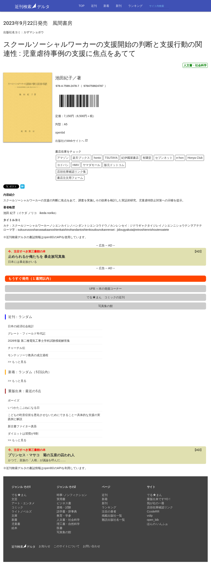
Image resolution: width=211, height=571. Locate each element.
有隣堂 (147, 157)
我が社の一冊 (155, 503)
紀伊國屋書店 (130, 157)
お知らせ (44, 546)
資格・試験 (64, 507)
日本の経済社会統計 (21, 326)
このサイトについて (67, 546)
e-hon (180, 157)
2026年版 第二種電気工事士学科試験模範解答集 (39, 340)
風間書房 (62, 23)
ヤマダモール (91, 165)
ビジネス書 (64, 503)
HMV (76, 165)
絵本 (14, 528)
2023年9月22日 (20, 23)
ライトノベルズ (22, 511)
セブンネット (163, 157)
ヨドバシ (63, 165)
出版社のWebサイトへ (71, 140)
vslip (150, 515)
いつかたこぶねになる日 (24, 407)
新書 (14, 519)
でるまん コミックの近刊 (106, 297)
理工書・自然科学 (68, 524)
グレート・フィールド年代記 (26, 333)
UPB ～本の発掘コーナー (105, 288)
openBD (49, 237)
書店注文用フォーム (70, 177)
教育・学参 (64, 515)
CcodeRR (153, 511)
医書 (59, 528)
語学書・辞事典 (67, 511)
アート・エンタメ (23, 503)
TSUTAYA (111, 157)
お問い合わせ (91, 546)
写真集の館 (105, 306)
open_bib (153, 519)
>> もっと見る (17, 361)
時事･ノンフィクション (72, 495)
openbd (60, 132)
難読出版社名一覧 (113, 519)
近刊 (94, 5)
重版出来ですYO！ (159, 499)
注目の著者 (109, 511)
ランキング (135, 5)
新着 (106, 5)
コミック (17, 507)
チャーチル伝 (16, 348)
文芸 (14, 499)
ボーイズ (13, 400)
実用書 (61, 499)
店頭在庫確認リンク (160, 507)
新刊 (119, 5)
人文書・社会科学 (195, 65)
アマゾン (63, 157)
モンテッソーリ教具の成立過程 (28, 355)
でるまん (19, 495)
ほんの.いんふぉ (157, 524)
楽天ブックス (81, 157)
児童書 (16, 524)
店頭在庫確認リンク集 (71, 171)
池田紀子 (64, 77)
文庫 (14, 515)
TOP (81, 5)
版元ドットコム (114, 165)
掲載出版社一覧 (112, 515)
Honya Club (195, 157)
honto (97, 157)
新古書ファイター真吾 (22, 426)
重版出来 (15, 391)
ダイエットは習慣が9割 (23, 433)
